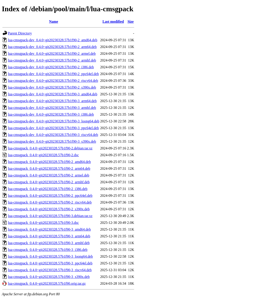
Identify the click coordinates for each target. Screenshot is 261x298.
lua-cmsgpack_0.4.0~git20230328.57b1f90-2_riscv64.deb (50, 202)
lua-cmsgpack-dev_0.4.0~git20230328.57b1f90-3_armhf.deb (52, 108)
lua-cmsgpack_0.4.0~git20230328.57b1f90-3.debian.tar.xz (50, 216)
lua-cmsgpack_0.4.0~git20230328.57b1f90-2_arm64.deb (49, 168)
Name (53, 21)
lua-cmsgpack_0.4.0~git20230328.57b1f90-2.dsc (43, 155)
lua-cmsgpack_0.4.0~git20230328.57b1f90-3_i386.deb (48, 250)
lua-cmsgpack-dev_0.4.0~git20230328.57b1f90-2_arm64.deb (52, 47)
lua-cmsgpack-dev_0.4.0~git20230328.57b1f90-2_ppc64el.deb (53, 74)
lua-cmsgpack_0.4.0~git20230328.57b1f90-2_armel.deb (48, 175)
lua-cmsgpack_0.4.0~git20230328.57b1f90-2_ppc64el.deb (50, 195)
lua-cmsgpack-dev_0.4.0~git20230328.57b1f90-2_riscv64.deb (53, 81)
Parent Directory (20, 33)
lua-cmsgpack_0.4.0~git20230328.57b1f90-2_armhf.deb (49, 182)
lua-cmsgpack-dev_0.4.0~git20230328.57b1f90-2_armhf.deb (52, 60)
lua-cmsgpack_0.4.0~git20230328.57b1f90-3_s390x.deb (49, 277)
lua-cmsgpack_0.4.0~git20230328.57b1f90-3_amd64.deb (49, 229)
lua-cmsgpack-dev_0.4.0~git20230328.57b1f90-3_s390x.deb (52, 141)
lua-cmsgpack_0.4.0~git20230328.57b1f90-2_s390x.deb (49, 209)
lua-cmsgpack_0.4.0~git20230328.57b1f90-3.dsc (43, 223)
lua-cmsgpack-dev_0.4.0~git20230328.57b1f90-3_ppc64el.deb (53, 128)
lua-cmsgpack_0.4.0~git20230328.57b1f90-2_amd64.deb (49, 162)
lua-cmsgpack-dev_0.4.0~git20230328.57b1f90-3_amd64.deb (52, 94)
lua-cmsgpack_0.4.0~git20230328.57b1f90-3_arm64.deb (49, 236)
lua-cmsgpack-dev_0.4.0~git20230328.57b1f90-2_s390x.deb (52, 87)
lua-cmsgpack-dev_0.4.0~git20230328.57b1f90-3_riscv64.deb (53, 135)
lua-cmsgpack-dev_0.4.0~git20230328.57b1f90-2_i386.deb (51, 67)
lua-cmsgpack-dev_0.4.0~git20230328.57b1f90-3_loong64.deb (53, 121)
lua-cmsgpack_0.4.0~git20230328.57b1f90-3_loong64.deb (50, 256)
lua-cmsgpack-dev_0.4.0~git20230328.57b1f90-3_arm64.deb (52, 101)
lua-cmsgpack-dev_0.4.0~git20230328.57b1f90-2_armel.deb (52, 53)
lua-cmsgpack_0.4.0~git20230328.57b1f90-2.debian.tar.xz (50, 148)
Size (130, 21)
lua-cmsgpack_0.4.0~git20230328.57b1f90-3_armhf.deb (49, 243)
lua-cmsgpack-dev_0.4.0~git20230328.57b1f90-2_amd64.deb (52, 40)
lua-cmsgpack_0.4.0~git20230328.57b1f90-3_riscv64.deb (50, 270)
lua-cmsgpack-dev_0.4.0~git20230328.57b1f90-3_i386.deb (51, 114)
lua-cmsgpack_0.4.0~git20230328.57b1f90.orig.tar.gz (47, 283)
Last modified (113, 21)
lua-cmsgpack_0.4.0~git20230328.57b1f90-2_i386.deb (48, 189)
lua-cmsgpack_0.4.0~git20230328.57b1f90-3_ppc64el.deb (50, 263)
